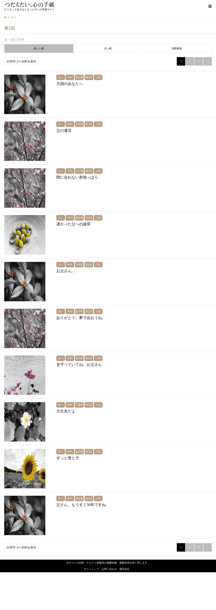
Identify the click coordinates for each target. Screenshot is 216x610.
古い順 (108, 48)
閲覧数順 (177, 48)
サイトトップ (91, 606)
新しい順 (39, 48)
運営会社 (124, 606)
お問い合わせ (109, 606)
